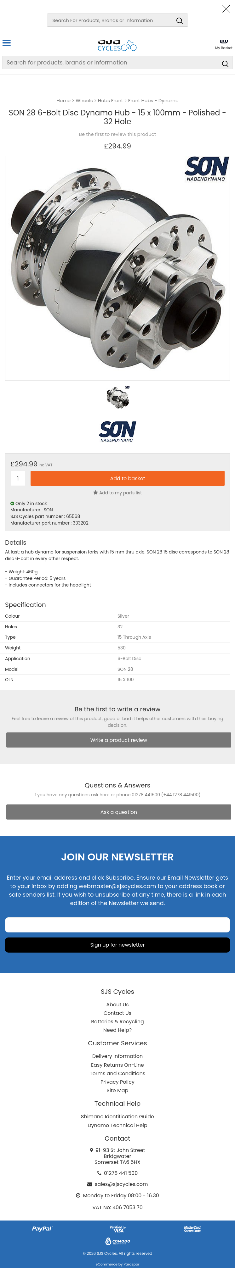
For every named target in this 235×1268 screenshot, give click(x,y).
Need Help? (117, 1030)
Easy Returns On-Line (117, 1065)
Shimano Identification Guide (117, 1116)
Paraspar (131, 1264)
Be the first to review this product (117, 134)
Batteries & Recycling (117, 1021)
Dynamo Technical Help (117, 1125)
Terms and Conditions (117, 1073)
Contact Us (117, 1013)
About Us (117, 1004)
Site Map (118, 1090)
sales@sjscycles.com (121, 1184)
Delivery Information (117, 1056)
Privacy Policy (117, 1082)
